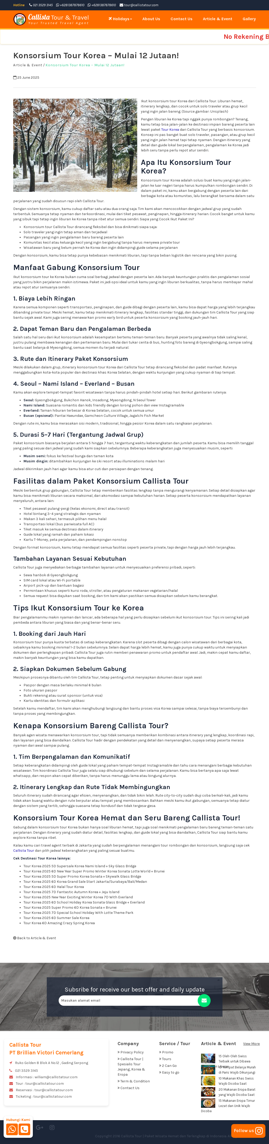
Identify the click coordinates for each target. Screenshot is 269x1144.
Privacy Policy (131, 1052)
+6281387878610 (70, 5)
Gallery (249, 18)
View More (251, 1043)
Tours (165, 1059)
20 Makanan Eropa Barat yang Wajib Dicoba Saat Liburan (228, 1095)
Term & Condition (134, 1081)
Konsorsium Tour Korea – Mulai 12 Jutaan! (85, 65)
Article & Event (217, 18)
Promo (166, 1052)
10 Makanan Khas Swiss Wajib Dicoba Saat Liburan (227, 1083)
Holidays (120, 18)
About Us (151, 18)
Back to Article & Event (34, 938)
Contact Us (182, 18)
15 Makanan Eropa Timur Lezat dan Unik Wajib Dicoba (228, 1106)
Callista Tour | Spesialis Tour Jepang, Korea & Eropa (131, 1067)
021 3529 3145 (41, 5)
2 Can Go (168, 1065)
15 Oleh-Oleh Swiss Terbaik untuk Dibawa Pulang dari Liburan (225, 1061)
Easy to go (169, 1072)
